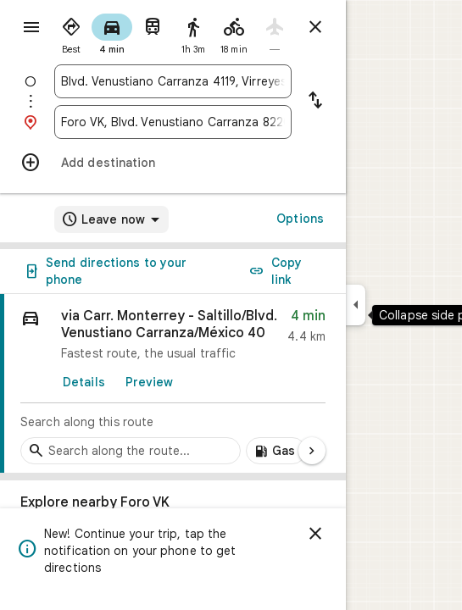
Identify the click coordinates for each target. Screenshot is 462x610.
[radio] (71, 32)
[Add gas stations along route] (276, 450)
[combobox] (173, 81)
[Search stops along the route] (130, 450)
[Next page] (312, 450)
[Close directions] (315, 27)
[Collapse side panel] (355, 305)
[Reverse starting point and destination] (315, 101)
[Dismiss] (315, 534)
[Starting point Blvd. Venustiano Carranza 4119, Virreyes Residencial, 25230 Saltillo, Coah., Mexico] (173, 81)
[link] (173, 384)
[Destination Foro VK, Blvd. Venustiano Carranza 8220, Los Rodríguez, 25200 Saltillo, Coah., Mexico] (173, 122)
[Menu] (31, 27)
